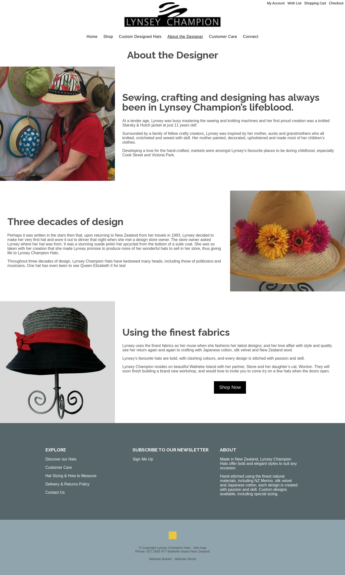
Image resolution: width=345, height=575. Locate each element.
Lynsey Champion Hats (173, 548)
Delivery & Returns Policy (67, 484)
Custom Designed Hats (140, 36)
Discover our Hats (61, 459)
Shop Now (230, 387)
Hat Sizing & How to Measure (71, 476)
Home (92, 36)
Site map (199, 548)
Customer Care (223, 36)
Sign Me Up (143, 459)
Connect (250, 36)
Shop (108, 36)
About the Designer (185, 36)
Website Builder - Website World (172, 559)
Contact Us (55, 492)
